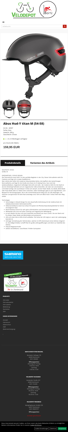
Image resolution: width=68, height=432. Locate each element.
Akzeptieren (62, 428)
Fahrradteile (7, 304)
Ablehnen (53, 428)
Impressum (6, 322)
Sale (4, 311)
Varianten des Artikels (42, 162)
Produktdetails (13, 162)
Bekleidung (6, 307)
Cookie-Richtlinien (36, 425)
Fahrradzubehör (8, 302)
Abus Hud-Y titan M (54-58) (23, 123)
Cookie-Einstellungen (41, 428)
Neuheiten (6, 309)
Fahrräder (6, 300)
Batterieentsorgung (9, 329)
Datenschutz (7, 324)
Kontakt (5, 320)
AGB (4, 327)
